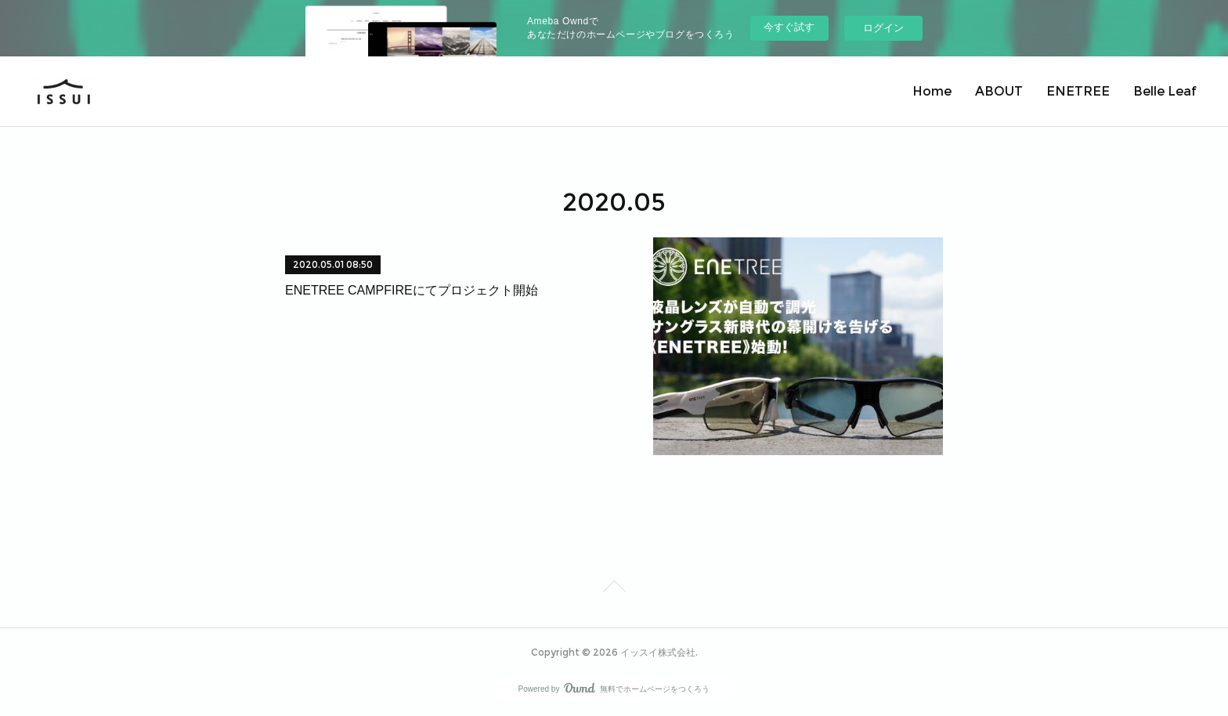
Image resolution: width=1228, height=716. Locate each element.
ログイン (883, 28)
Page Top (614, 589)
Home (932, 91)
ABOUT (999, 91)
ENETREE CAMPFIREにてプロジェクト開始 (411, 290)
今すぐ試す (789, 27)
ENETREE (1078, 91)
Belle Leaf (1165, 91)
